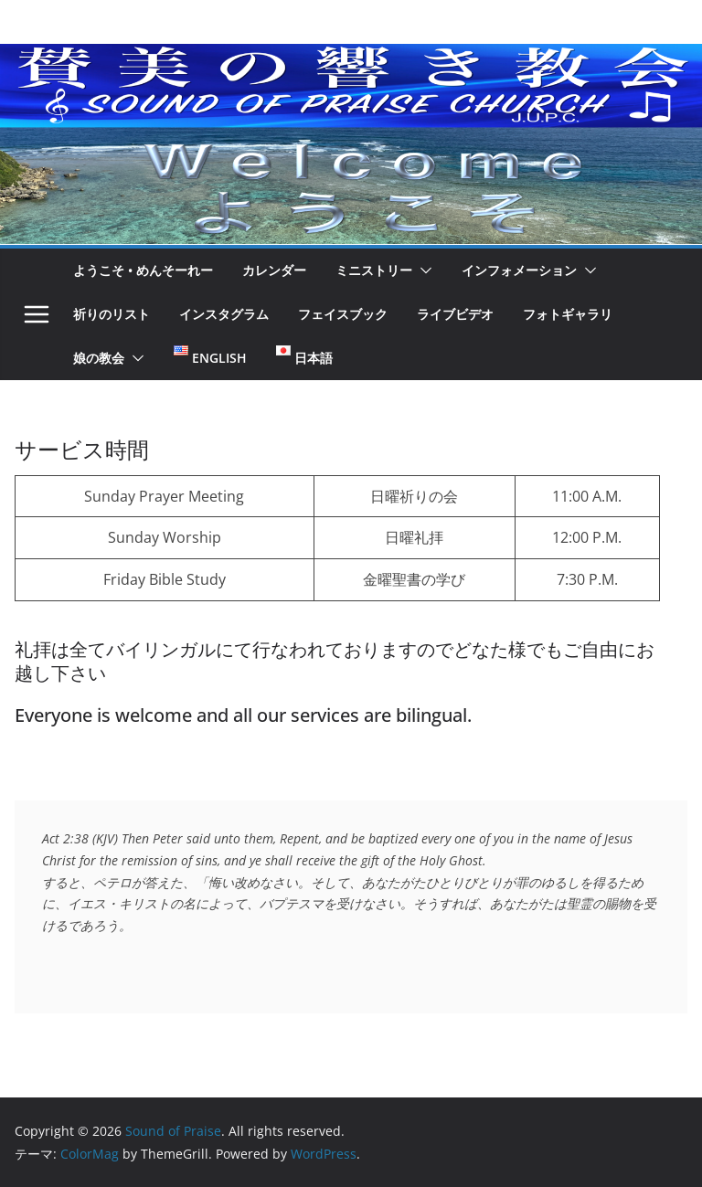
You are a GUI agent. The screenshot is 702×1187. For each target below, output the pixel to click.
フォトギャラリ (567, 314)
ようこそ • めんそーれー (143, 270)
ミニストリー (373, 270)
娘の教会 (98, 357)
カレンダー (274, 270)
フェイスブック (343, 314)
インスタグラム (224, 314)
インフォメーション (519, 270)
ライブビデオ (455, 314)
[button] (422, 270)
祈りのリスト (111, 314)
